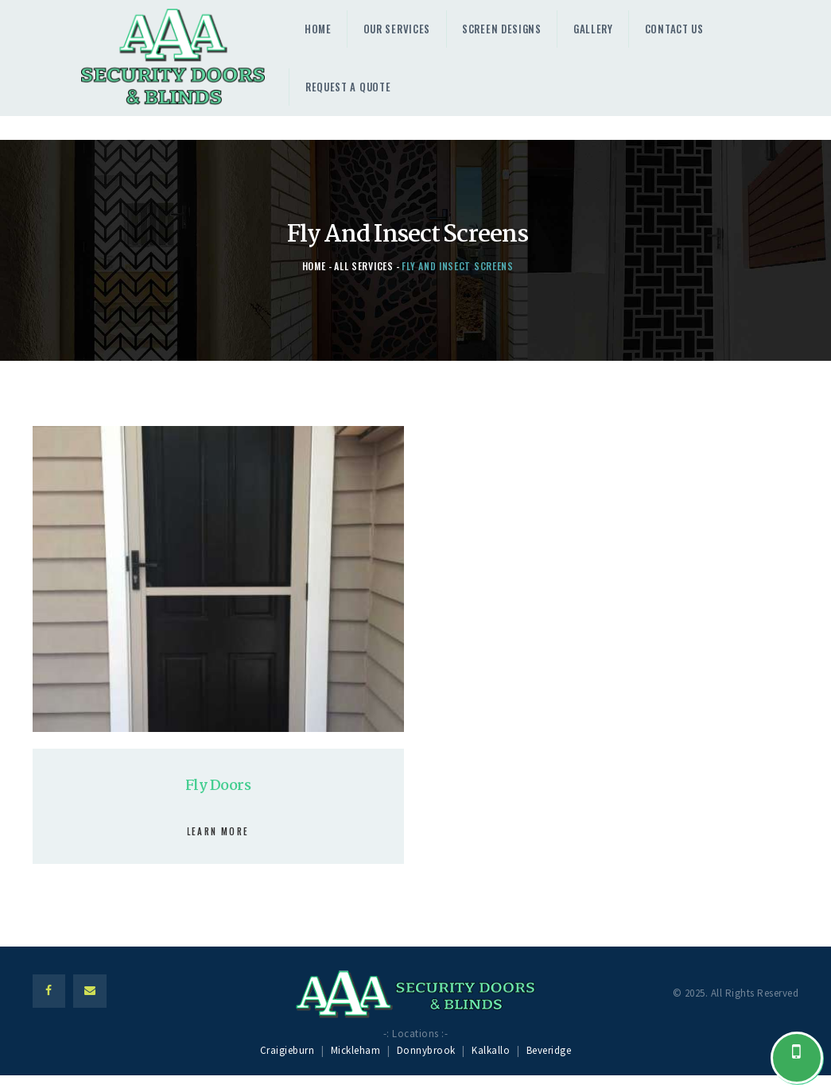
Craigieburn (287, 1050)
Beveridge (549, 1050)
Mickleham (356, 1050)
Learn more (218, 831)
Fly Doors (217, 787)
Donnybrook (426, 1050)
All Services (363, 266)
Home (314, 266)
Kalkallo (491, 1050)
